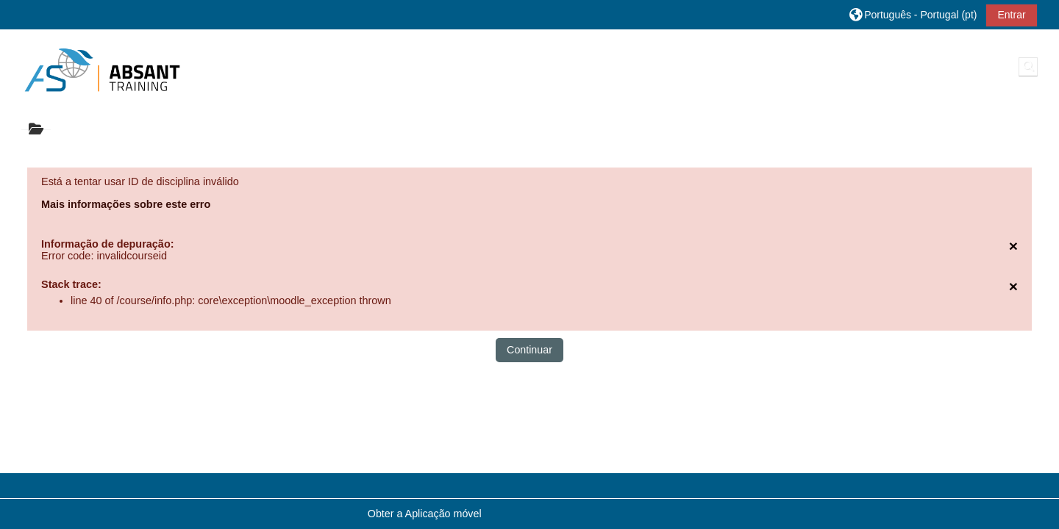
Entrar (1011, 15)
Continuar (529, 350)
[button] (913, 14)
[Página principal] (102, 70)
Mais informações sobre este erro (125, 204)
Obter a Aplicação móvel (425, 513)
